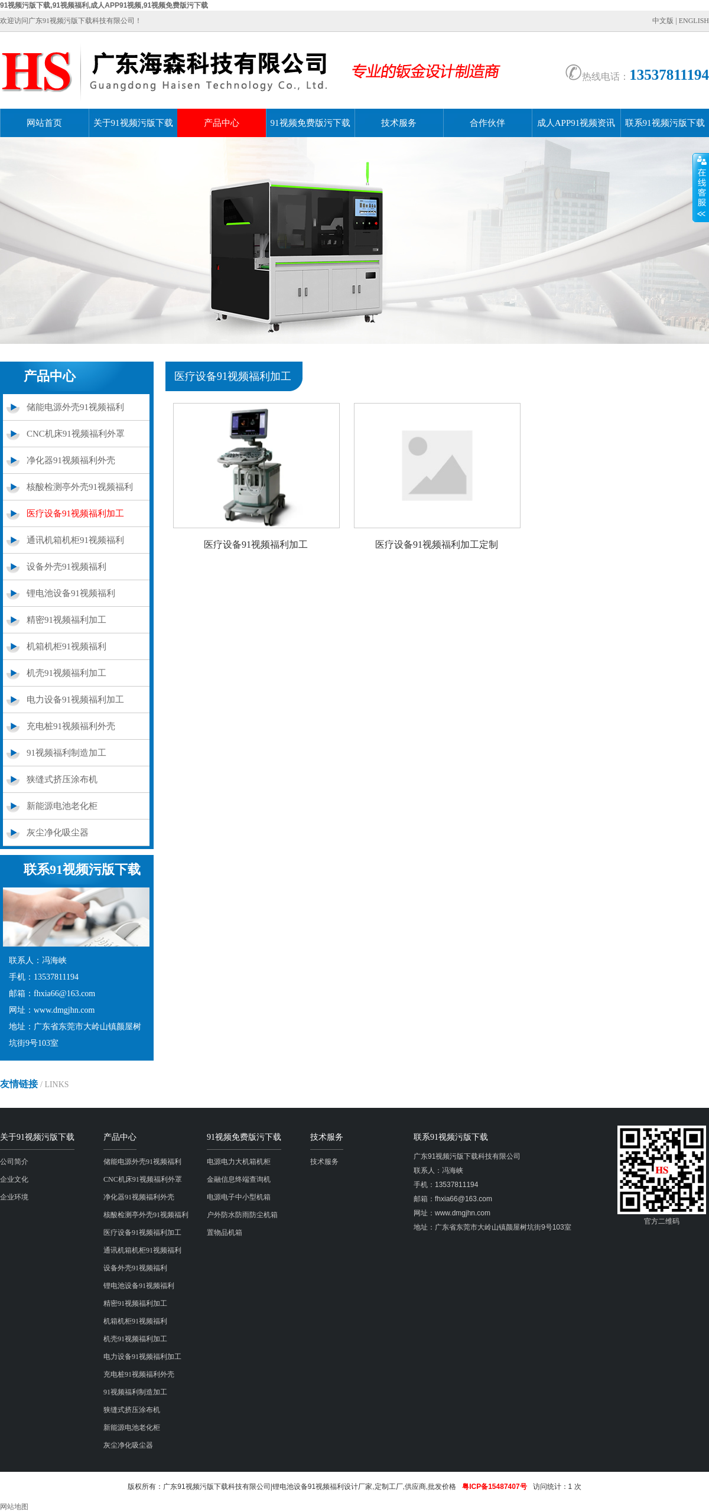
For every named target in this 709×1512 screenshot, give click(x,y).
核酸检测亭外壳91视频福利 (80, 487)
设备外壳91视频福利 (66, 566)
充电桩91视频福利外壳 (71, 726)
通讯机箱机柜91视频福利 (75, 540)
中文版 (663, 21)
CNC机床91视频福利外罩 (76, 433)
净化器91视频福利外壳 (71, 460)
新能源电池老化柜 (62, 806)
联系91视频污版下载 (665, 123)
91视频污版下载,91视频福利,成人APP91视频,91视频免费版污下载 (104, 5)
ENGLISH (694, 21)
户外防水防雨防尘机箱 (242, 1215)
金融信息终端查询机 (239, 1179)
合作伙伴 (487, 123)
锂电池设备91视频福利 (71, 593)
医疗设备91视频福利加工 (75, 513)
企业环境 (14, 1197)
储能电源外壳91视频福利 (75, 407)
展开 (700, 187)
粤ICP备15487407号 (494, 1486)
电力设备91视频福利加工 (75, 699)
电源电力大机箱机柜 (239, 1161)
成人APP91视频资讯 (576, 123)
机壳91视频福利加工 (66, 673)
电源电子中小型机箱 (239, 1197)
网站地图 (14, 1507)
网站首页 (44, 123)
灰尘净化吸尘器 (58, 832)
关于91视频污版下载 (133, 123)
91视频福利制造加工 (66, 752)
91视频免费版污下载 (310, 123)
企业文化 (14, 1179)
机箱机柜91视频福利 (66, 646)
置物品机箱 (224, 1232)
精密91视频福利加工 (66, 620)
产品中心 (221, 123)
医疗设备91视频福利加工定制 (436, 544)
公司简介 (14, 1161)
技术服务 (399, 123)
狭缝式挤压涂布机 (62, 779)
